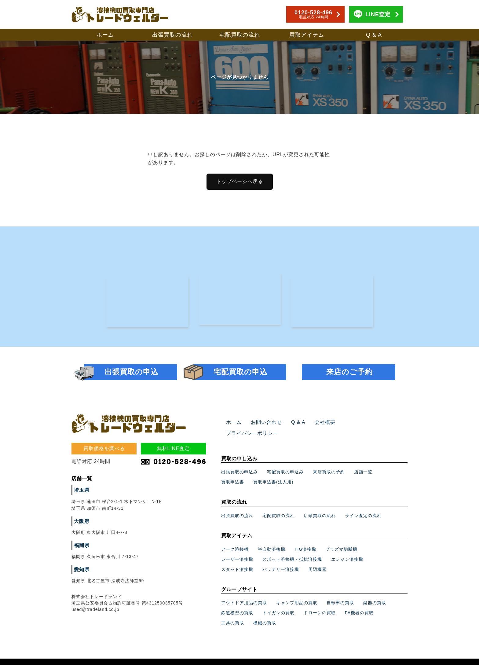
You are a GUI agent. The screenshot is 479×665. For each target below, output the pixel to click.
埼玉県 (81, 490)
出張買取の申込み (239, 461)
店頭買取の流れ (320, 505)
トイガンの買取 (278, 602)
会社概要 (317, 423)
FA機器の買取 (359, 602)
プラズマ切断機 (341, 538)
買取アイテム (306, 35)
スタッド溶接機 (237, 559)
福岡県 (81, 546)
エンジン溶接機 (347, 548)
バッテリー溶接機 (280, 559)
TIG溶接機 (305, 538)
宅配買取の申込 (240, 372)
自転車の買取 (340, 592)
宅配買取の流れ (239, 35)
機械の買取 (264, 612)
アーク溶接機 (235, 538)
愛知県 (81, 570)
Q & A (374, 35)
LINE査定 (378, 14)
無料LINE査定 (173, 449)
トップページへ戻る (239, 181)
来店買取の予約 (329, 461)
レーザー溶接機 (237, 548)
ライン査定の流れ (363, 505)
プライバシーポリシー (358, 423)
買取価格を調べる (104, 449)
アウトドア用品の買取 (244, 592)
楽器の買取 (374, 592)
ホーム (105, 35)
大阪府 (81, 522)
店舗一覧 (363, 461)
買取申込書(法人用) (273, 471)
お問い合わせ (262, 423)
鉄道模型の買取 (237, 602)
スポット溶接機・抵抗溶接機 (292, 548)
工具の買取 (232, 612)
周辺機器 (317, 559)
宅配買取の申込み (285, 461)
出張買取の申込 (131, 372)
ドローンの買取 (320, 602)
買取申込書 (232, 471)
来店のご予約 (349, 372)
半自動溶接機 (271, 538)
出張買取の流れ (172, 35)
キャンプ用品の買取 (296, 592)
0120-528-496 (313, 14)
